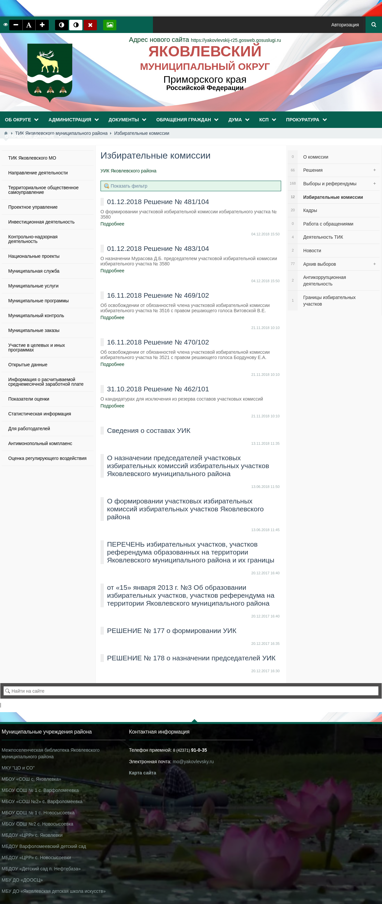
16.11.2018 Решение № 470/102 (158, 342)
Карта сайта (142, 772)
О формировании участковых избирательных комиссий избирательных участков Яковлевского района (185, 509)
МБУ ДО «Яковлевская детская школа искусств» (53, 891)
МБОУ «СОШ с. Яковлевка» (31, 779)
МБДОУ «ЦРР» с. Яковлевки (32, 835)
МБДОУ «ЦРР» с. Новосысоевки (36, 857)
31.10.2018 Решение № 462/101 (158, 389)
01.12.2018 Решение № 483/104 (158, 248)
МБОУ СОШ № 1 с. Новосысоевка (38, 812)
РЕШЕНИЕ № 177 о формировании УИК (171, 630)
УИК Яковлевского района (129, 170)
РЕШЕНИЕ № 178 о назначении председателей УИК (191, 658)
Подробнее (113, 223)
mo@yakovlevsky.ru (193, 761)
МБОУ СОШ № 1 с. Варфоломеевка (40, 790)
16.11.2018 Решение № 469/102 (158, 295)
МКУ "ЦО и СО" (18, 767)
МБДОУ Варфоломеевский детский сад (44, 846)
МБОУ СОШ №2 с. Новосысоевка (37, 824)
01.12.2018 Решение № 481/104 (158, 201)
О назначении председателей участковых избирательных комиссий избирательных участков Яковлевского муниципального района (188, 465)
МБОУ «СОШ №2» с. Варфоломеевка (42, 801)
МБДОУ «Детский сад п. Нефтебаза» (41, 868)
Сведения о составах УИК (149, 430)
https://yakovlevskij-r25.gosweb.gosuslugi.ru (205, 40)
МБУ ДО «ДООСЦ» (22, 880)
